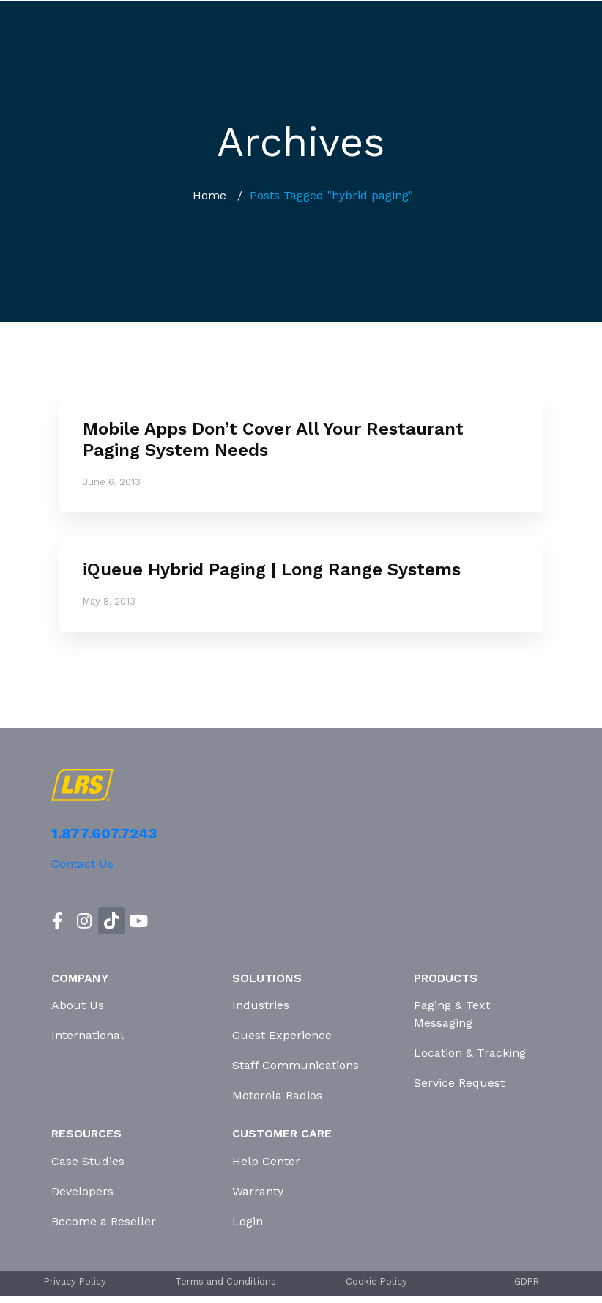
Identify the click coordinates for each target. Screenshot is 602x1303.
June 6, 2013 (112, 481)
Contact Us (82, 864)
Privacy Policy (75, 1281)
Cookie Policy (376, 1281)
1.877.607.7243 (104, 833)
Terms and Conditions (225, 1281)
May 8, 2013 (109, 601)
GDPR (526, 1281)
